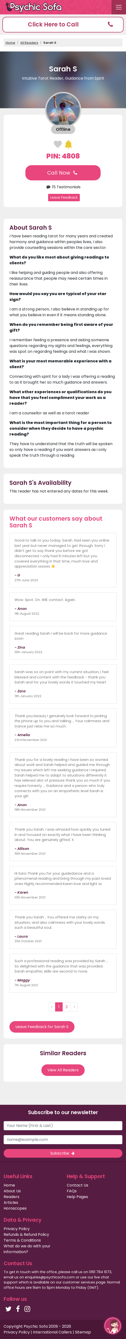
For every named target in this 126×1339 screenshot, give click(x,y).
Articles (11, 1202)
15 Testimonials (62, 187)
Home (10, 43)
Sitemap (83, 1332)
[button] (63, 25)
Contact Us (77, 1185)
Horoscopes (15, 1208)
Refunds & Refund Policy (26, 1234)
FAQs (72, 1191)
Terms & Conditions (22, 1240)
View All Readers (63, 1070)
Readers (11, 1197)
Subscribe (62, 1153)
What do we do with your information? (27, 1249)
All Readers (29, 43)
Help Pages (77, 1197)
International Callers (52, 1332)
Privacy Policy (17, 1229)
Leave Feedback (64, 197)
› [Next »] (74, 1007)
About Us (12, 1191)
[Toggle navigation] (118, 7)
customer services (79, 1282)
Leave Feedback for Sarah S (41, 1027)
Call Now (63, 172)
